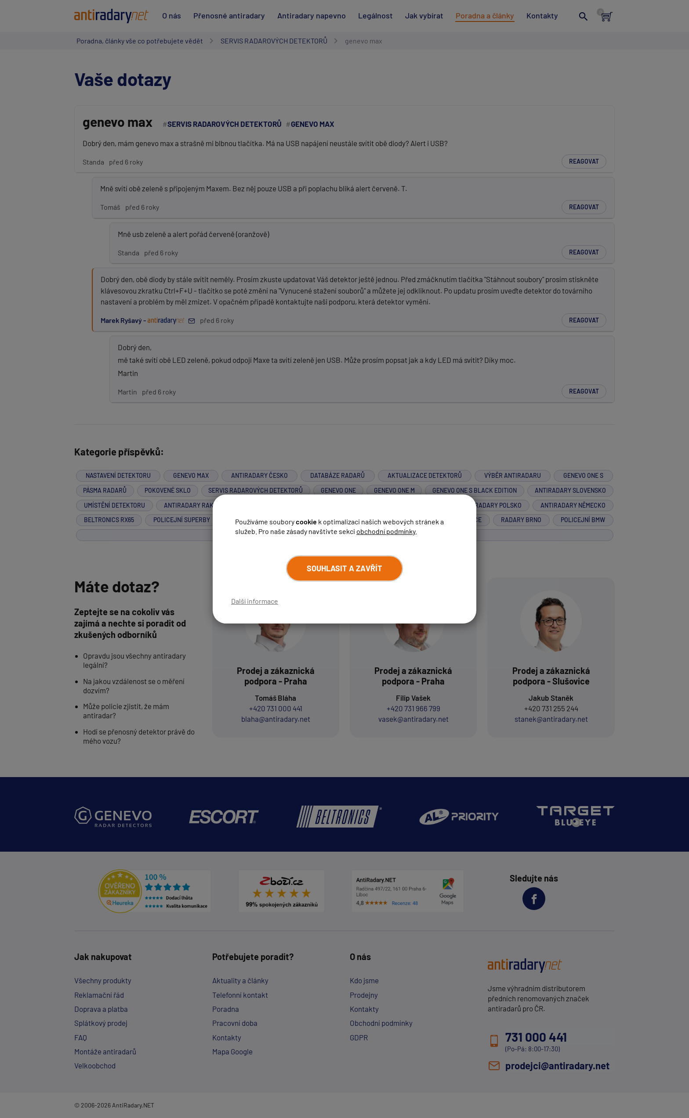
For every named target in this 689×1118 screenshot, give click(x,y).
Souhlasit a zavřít (344, 568)
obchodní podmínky (385, 531)
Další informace (254, 601)
